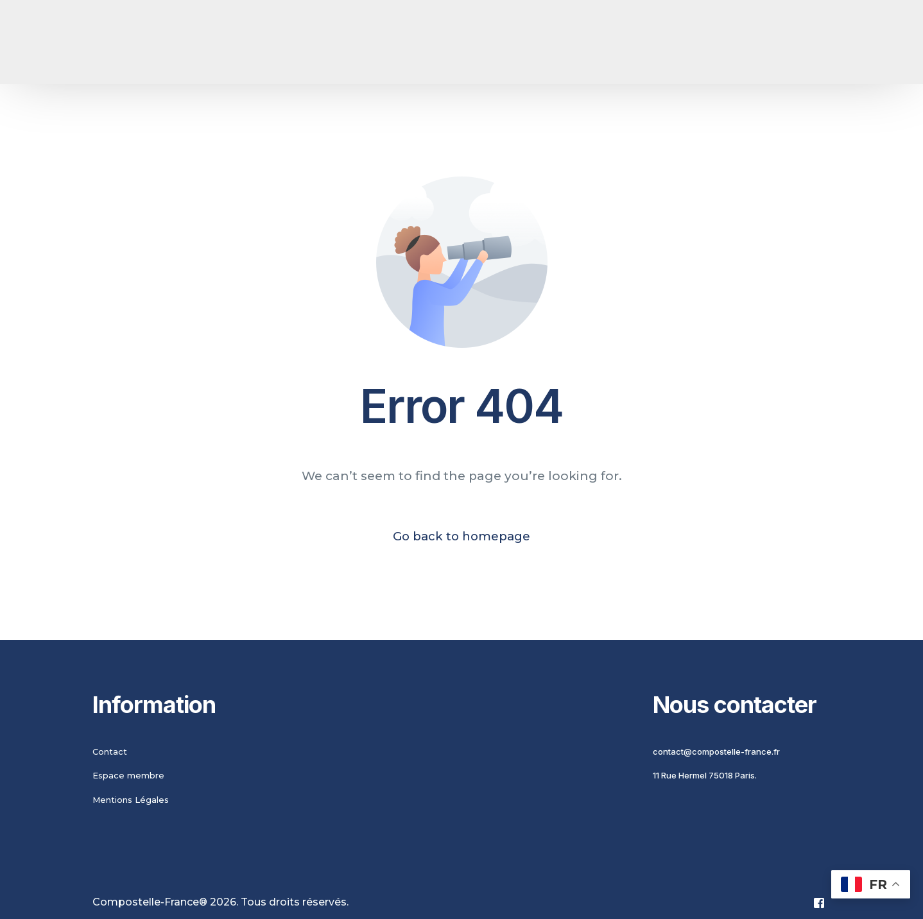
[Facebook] (819, 903)
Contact (109, 752)
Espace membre (128, 776)
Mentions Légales (130, 800)
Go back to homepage (461, 536)
